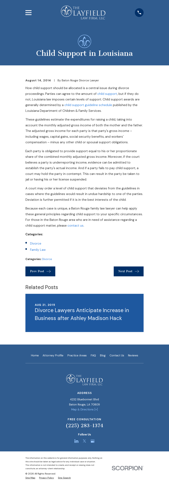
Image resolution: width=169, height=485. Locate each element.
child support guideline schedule (88, 105)
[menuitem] (30, 478)
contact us (76, 225)
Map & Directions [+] (84, 409)
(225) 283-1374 (84, 425)
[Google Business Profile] (93, 441)
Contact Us (117, 355)
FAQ (93, 355)
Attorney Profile (53, 355)
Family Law (38, 250)
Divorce (35, 243)
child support (107, 94)
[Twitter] (84, 441)
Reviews (133, 355)
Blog (103, 355)
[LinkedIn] (76, 441)
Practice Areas (77, 355)
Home (35, 355)
